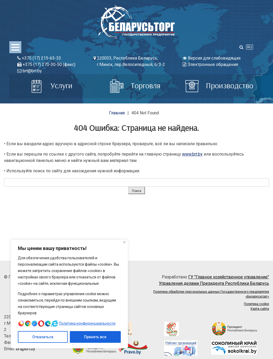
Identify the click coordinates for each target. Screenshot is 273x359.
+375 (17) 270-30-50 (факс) (46, 64)
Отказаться (42, 337)
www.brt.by (192, 154)
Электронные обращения (210, 64)
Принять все (95, 337)
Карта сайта (260, 309)
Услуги (51, 85)
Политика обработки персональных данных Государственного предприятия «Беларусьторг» (211, 294)
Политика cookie (256, 304)
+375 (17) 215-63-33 (39, 58)
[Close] (124, 242)
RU (249, 47)
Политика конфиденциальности (87, 323)
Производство (219, 85)
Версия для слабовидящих (212, 58)
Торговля (135, 85)
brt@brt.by (29, 70)
